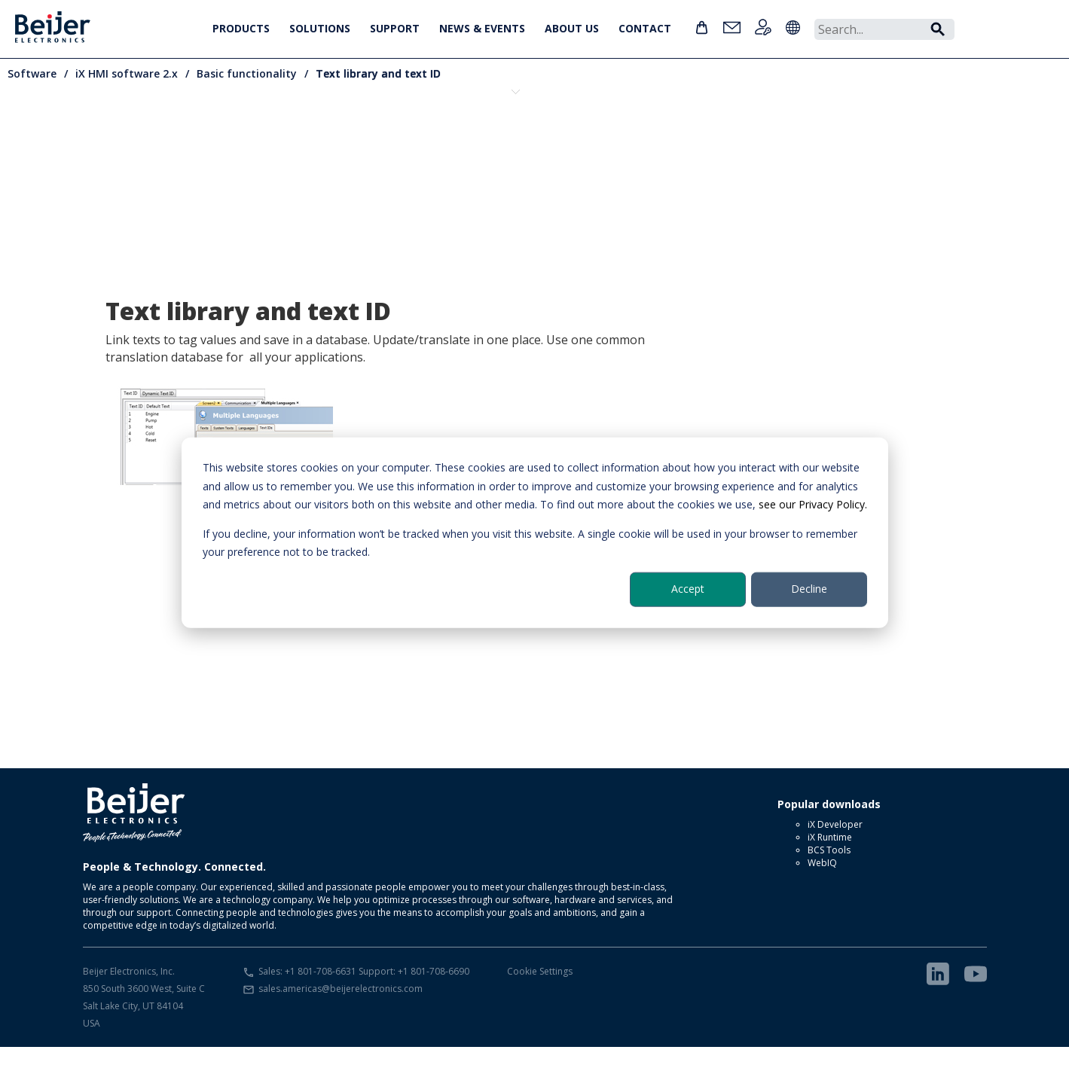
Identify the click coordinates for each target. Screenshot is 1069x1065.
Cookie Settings (540, 989)
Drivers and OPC (546, 143)
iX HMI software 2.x (126, 73)
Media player (742, 143)
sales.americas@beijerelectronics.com (340, 1006)
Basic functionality (247, 73)
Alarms (154, 143)
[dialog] (535, 533)
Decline (809, 588)
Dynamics (644, 143)
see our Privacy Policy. (813, 504)
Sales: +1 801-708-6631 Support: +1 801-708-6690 (363, 989)
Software (32, 73)
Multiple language (840, 143)
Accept (687, 588)
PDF (937, 143)
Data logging (350, 143)
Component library (252, 149)
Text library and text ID (378, 73)
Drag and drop (448, 143)
